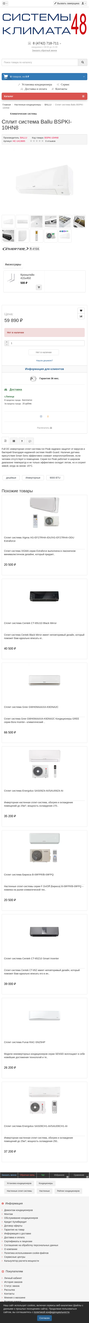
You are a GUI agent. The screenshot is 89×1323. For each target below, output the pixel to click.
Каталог (44, 96)
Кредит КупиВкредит (15, 1221)
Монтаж (8, 1214)
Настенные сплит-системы (19, 1191)
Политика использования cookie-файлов (26, 1253)
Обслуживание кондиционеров (21, 1218)
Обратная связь (27, 1175)
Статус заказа (12, 1286)
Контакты (9, 1293)
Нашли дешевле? (44, 360)
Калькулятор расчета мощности (21, 1260)
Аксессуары (13, 264)
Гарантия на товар (14, 1229)
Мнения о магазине (14, 1297)
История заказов (13, 1282)
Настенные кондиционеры (27, 104)
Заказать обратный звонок (44, 50)
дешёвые (11, 477)
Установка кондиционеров (19, 1183)
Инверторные (33, 477)
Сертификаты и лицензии (18, 1241)
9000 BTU (55, 477)
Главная (7, 104)
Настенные (44, 1191)
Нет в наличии (44, 352)
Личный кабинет (13, 1278)
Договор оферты (13, 1225)
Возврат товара (12, 1301)
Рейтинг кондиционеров (68, 1191)
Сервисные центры (14, 1257)
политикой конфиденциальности (51, 1312)
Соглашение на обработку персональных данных (31, 1245)
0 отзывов (50, 141)
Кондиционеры (46, 1183)
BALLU (48, 104)
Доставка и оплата (14, 1237)
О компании (10, 1249)
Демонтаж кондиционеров (18, 1210)
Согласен (44, 1318)
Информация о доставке (17, 1233)
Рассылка (9, 1289)
